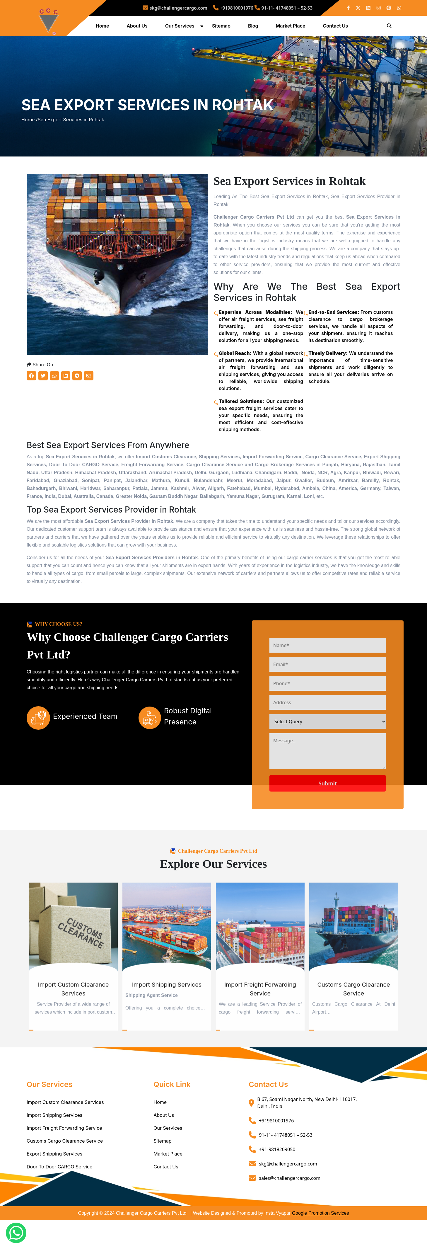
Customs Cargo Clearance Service (65, 1170)
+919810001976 (231, 8)
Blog (254, 27)
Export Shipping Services (54, 1183)
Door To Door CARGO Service (59, 1196)
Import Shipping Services (54, 1144)
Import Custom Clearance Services (65, 1131)
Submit (350, 812)
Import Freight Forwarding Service (64, 1157)
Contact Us (336, 27)
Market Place (291, 27)
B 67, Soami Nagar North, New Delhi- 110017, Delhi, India (307, 1132)
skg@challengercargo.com (192, 8)
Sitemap (222, 27)
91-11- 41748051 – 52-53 (265, 8)
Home (103, 27)
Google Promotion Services (320, 1242)
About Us (138, 27)
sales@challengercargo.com (289, 1207)
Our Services (180, 27)
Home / (29, 135)
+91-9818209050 (277, 1178)
